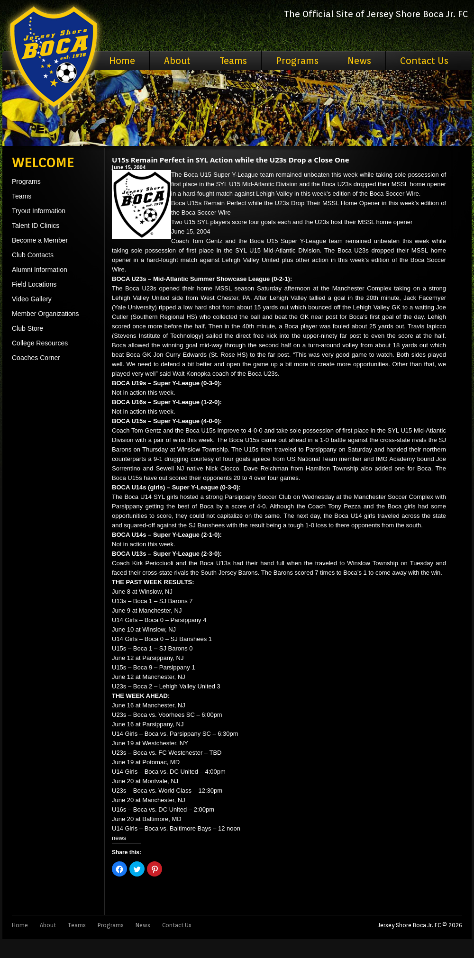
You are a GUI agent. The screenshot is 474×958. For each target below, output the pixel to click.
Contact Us (424, 60)
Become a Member (40, 240)
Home (122, 60)
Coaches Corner (36, 358)
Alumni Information (39, 269)
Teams (233, 60)
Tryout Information (38, 211)
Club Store (27, 328)
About (177, 60)
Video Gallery (32, 299)
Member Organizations (45, 313)
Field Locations (34, 284)
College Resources (40, 343)
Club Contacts (33, 255)
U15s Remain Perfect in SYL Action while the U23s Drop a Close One (230, 159)
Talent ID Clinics (35, 225)
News (359, 60)
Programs (297, 60)
